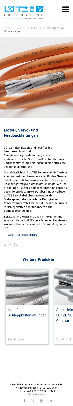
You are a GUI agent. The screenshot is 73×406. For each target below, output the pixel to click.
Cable (36, 27)
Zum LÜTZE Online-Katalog (23, 234)
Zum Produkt (16, 339)
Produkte (22, 27)
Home (9, 27)
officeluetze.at (36, 394)
